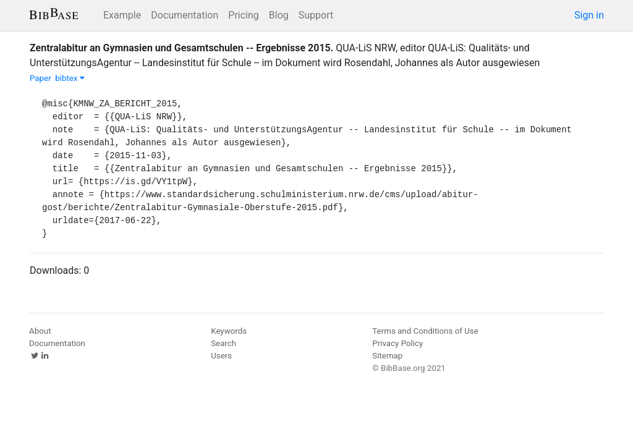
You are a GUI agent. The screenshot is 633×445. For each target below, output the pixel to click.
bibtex (70, 78)
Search (223, 343)
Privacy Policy (397, 343)
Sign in (589, 15)
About (40, 331)
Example (122, 15)
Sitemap (387, 355)
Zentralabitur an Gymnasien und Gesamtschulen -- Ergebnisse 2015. (181, 48)
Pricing (243, 15)
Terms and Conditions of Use (425, 331)
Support (316, 15)
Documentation (184, 15)
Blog (279, 15)
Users (221, 355)
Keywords (229, 331)
